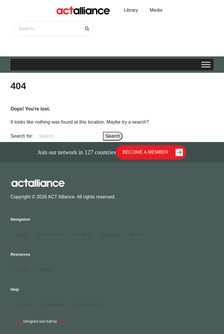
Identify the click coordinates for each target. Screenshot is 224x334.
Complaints (52, 304)
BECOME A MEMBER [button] (153, 152)
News (136, 234)
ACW (62, 321)
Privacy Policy (87, 304)
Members (111, 234)
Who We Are (50, 234)
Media (156, 10)
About (21, 234)
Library (131, 10)
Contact (23, 304)
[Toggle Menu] (206, 64)
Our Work (82, 234)
